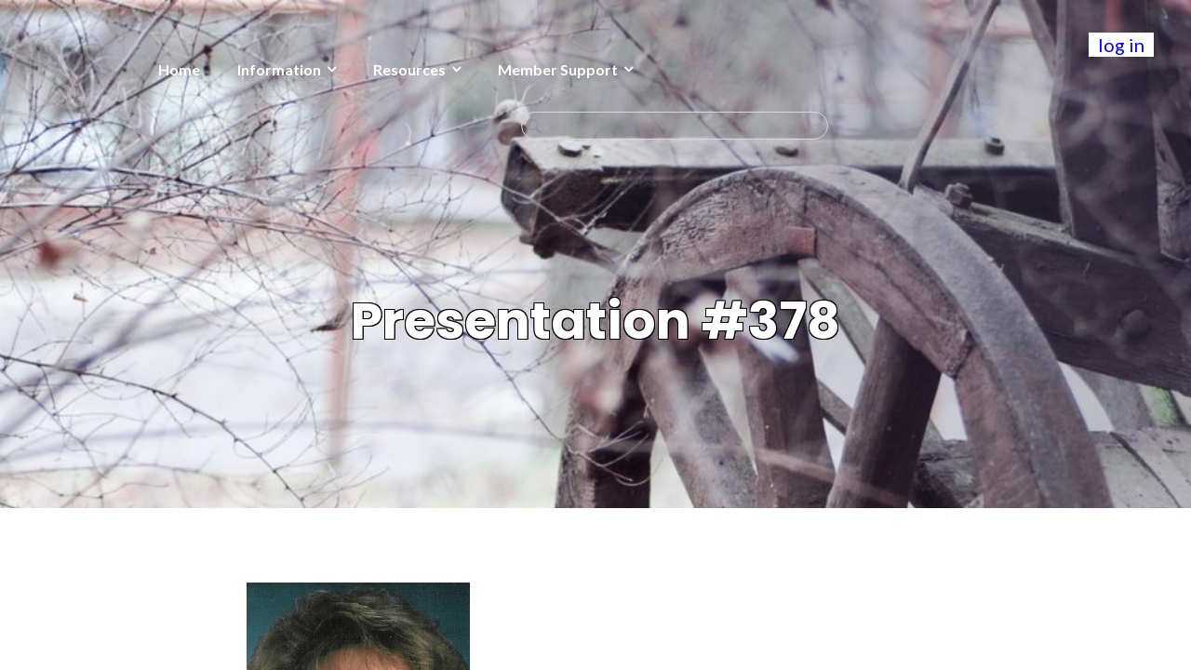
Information (137, 69)
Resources (267, 69)
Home (37, 69)
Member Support (415, 69)
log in (1121, 45)
